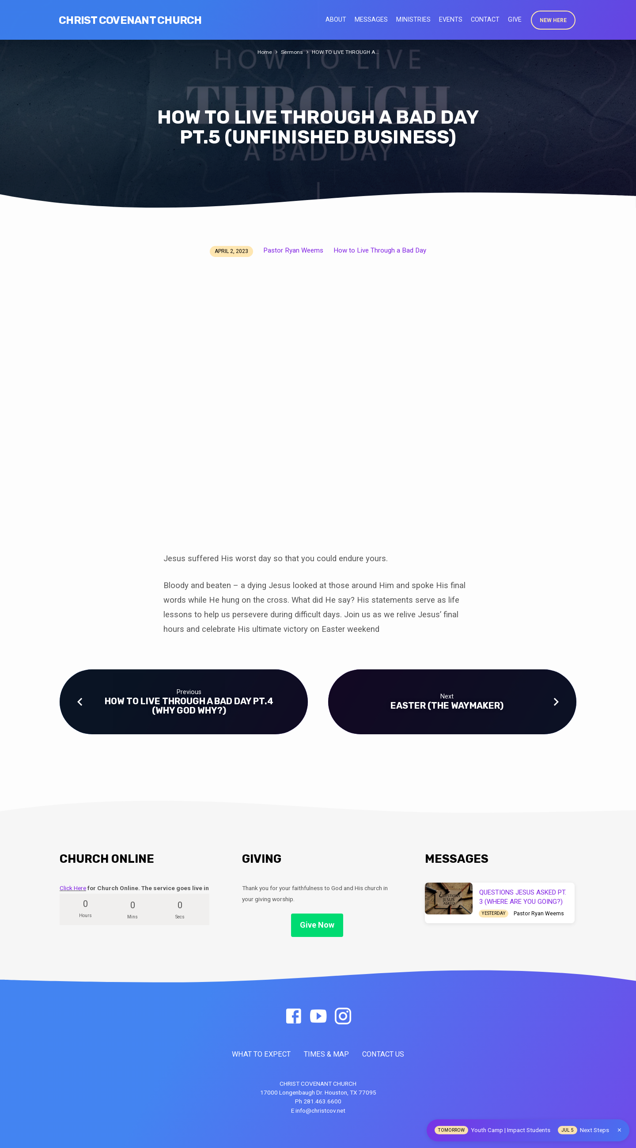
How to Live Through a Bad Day (379, 250)
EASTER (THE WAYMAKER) (447, 705)
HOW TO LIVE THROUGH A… (346, 52)
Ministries (413, 19)
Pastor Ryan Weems (293, 250)
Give (515, 19)
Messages (371, 19)
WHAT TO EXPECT (261, 1054)
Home (263, 52)
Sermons (291, 52)
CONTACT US (383, 1054)
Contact (485, 19)
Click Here (73, 887)
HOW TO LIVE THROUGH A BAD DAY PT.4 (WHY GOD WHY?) (189, 706)
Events (450, 19)
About (336, 19)
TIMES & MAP (326, 1054)
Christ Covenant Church (130, 20)
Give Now (317, 924)
